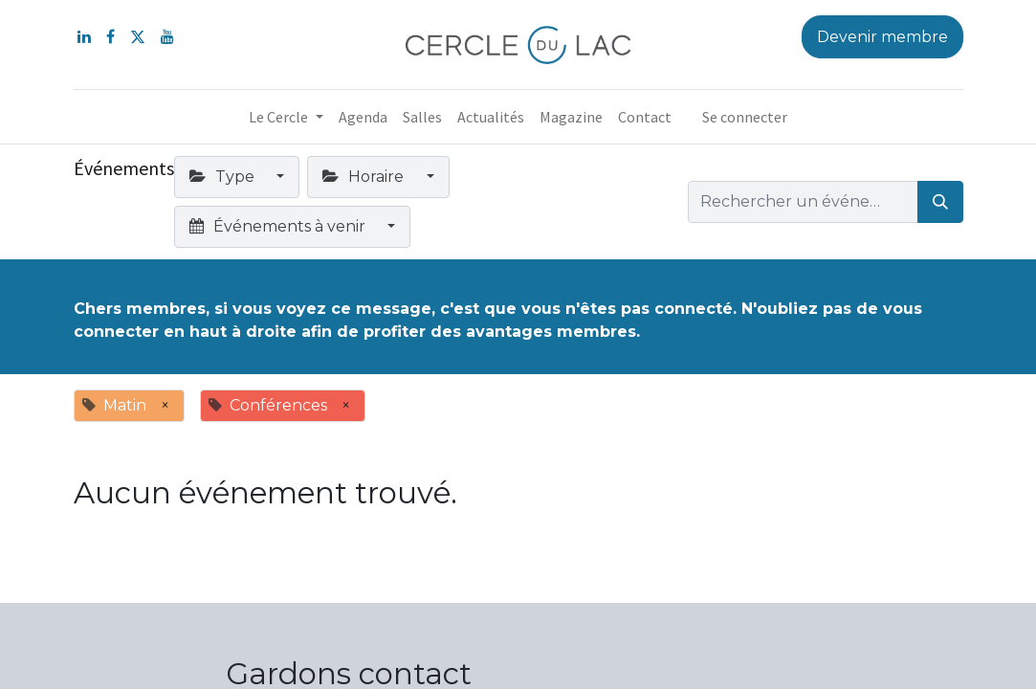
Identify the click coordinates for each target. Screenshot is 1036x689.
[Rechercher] (940, 202)
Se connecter (744, 116)
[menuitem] (363, 117)
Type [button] (223, 176)
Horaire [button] (365, 176)
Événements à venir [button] (279, 226)
